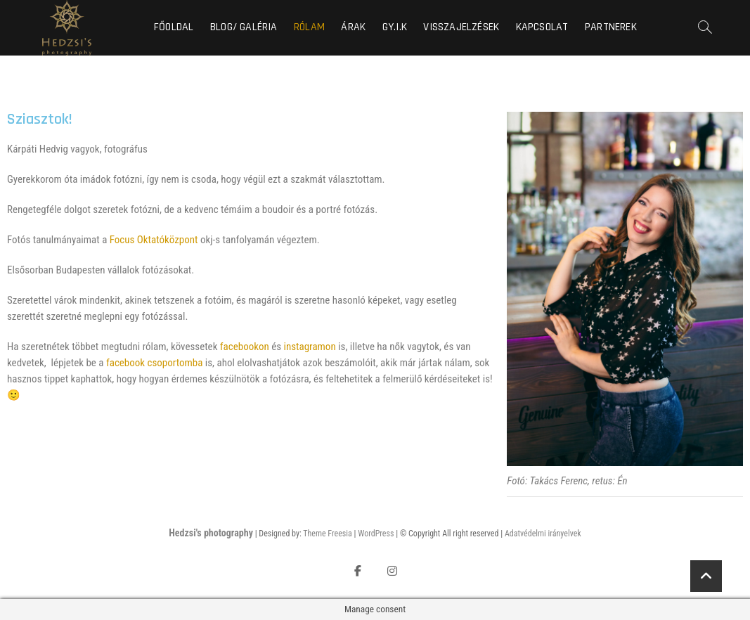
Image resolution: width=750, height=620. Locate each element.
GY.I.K (394, 27)
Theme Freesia (327, 533)
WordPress (376, 533)
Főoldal (173, 27)
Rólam (309, 27)
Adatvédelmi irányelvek (543, 533)
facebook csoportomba (154, 362)
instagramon (310, 346)
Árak (353, 27)
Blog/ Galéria (244, 27)
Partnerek (611, 27)
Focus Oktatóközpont (154, 239)
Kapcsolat (542, 27)
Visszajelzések (461, 27)
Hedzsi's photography (211, 532)
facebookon (244, 346)
